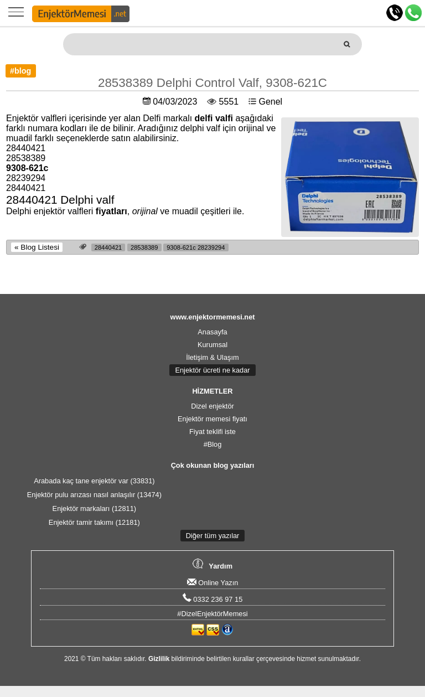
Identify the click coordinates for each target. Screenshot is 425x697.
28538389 (144, 247)
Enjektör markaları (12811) (95, 508)
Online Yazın (213, 583)
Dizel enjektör (212, 406)
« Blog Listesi (36, 247)
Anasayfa (212, 332)
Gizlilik (158, 659)
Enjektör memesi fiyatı (212, 419)
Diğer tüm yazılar (213, 535)
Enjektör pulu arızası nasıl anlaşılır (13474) (94, 495)
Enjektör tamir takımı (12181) (94, 522)
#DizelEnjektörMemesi (212, 614)
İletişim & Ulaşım (212, 357)
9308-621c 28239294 (196, 247)
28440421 (108, 247)
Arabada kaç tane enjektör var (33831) (94, 481)
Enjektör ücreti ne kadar (212, 370)
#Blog (213, 444)
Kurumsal (212, 344)
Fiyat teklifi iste (212, 431)
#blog (20, 70)
